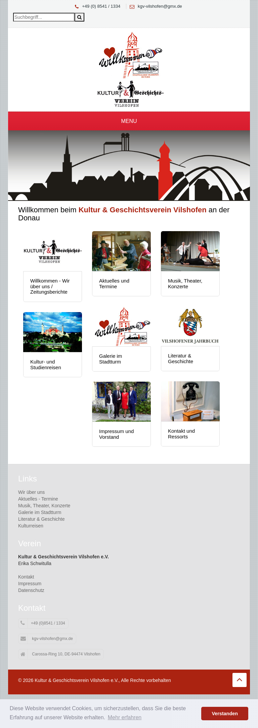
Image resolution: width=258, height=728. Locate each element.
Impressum (29, 583)
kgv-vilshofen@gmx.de (160, 6)
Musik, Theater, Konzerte (44, 505)
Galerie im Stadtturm (39, 512)
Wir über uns (31, 492)
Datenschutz (31, 590)
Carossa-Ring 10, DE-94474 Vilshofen (60, 654)
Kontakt (26, 577)
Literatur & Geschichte (41, 519)
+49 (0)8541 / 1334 (42, 623)
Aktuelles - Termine (38, 499)
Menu (129, 121)
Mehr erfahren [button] (125, 717)
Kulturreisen (30, 525)
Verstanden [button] (225, 713)
